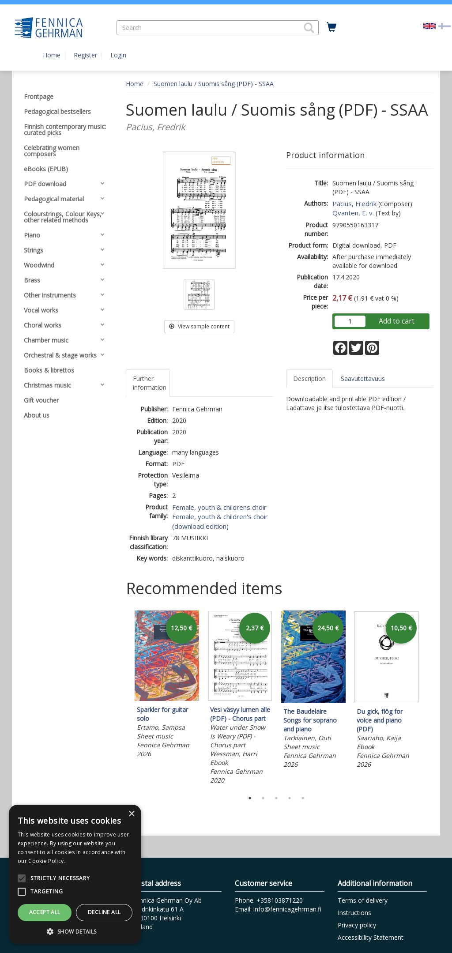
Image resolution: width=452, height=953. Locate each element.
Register (85, 55)
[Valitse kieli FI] (444, 25)
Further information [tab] (149, 383)
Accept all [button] (44, 912)
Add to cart (396, 321)
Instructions (354, 912)
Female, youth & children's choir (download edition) (220, 521)
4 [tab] (289, 798)
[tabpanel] (166, 685)
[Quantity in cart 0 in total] (331, 27)
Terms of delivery (363, 900)
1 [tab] (249, 798)
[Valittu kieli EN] (429, 25)
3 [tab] (276, 798)
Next (429, 698)
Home (51, 55)
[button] (309, 28)
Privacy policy (357, 925)
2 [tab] (263, 798)
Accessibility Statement (370, 937)
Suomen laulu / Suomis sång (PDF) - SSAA (214, 83)
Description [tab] (309, 378)
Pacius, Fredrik (354, 203)
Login (118, 55)
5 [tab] (302, 798)
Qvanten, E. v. (353, 212)
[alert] (75, 874)
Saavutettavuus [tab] (363, 378)
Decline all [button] (104, 912)
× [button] (131, 814)
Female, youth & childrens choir (219, 507)
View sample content (199, 326)
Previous (123, 698)
